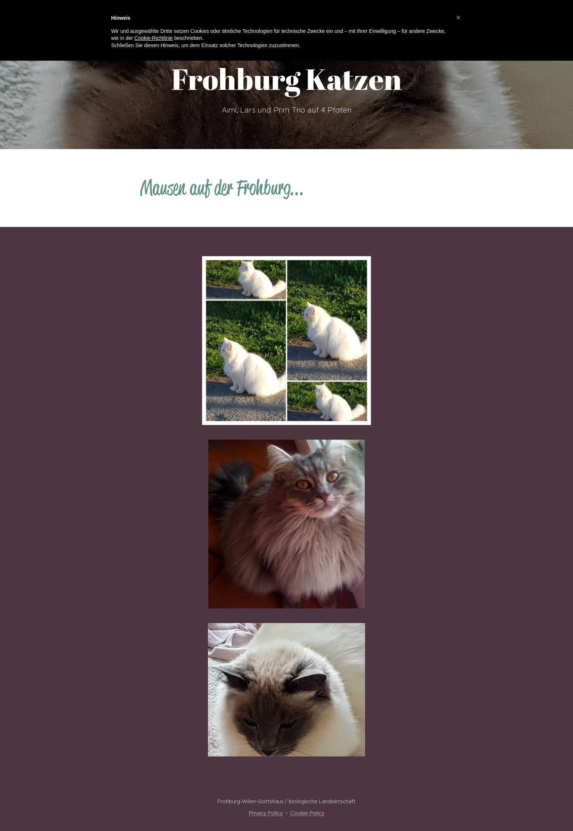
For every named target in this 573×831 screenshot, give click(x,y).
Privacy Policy (266, 813)
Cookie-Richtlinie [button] (153, 38)
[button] (458, 17)
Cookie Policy (307, 813)
